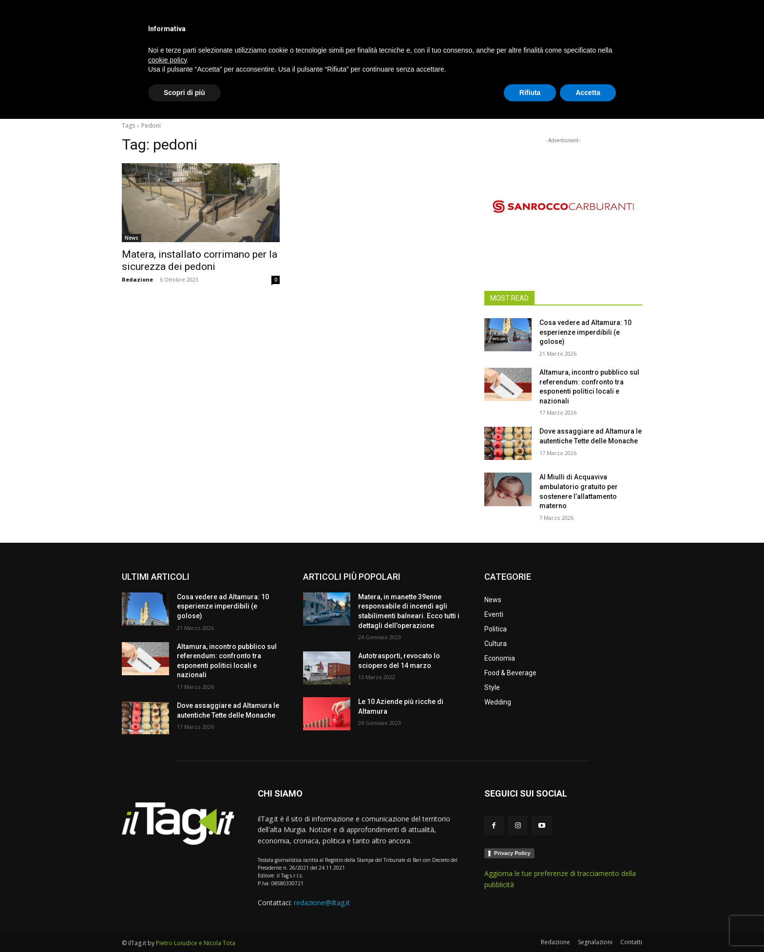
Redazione (137, 279)
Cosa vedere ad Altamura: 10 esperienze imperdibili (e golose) (585, 332)
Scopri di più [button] (184, 925)
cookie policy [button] (167, 892)
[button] (630, 99)
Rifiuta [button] (530, 925)
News (131, 237)
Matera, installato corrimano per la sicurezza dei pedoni (199, 260)
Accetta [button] (587, 925)
